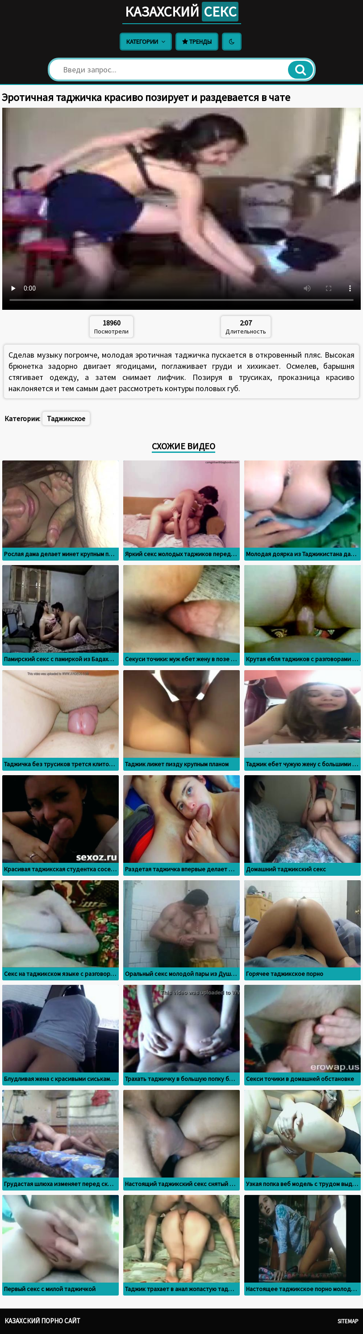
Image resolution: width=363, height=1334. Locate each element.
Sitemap (348, 1321)
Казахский (181, 11)
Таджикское (66, 418)
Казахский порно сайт (42, 1321)
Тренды (197, 42)
